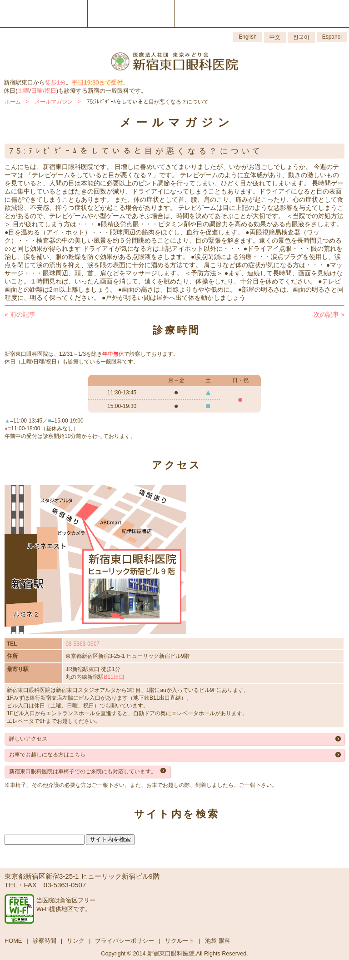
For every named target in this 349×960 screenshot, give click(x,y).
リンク (76, 940)
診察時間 (44, 940)
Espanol (332, 37)
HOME (13, 940)
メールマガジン (54, 102)
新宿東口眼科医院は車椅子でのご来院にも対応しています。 (82, 771)
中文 (274, 37)
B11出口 (114, 677)
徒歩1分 (55, 82)
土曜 (23, 90)
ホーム (13, 102)
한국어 (301, 37)
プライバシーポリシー (124, 940)
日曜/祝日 (43, 90)
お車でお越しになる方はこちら (47, 754)
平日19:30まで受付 (97, 82)
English (247, 37)
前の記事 (20, 314)
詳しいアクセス (28, 739)
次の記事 (329, 314)
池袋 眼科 (217, 940)
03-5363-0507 (82, 644)
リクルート (179, 940)
